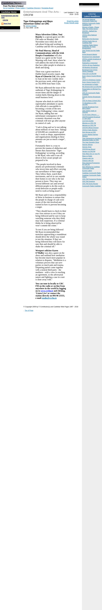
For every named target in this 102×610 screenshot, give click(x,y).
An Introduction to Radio (90, 84)
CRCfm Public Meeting (89, 130)
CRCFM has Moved (88, 149)
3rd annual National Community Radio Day (89, 20)
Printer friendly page (71, 23)
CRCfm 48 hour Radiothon (91, 65)
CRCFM (5, 20)
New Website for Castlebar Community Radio (91, 167)
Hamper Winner (87, 144)
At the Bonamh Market (89, 54)
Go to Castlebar (8, 8)
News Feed (7, 23)
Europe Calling (87, 170)
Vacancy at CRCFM (88, 151)
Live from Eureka (87, 121)
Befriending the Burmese (90, 39)
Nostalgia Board (47, 8)
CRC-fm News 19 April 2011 (91, 100)
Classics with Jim (88, 158)
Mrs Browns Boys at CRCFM (91, 86)
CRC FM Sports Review (90, 183)
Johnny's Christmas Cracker (91, 80)
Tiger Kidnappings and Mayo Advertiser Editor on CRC (91, 139)
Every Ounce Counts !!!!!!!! (91, 82)
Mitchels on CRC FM (89, 123)
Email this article (73, 21)
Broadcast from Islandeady (91, 57)
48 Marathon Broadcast (90, 67)
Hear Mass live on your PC (91, 154)
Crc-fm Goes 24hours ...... (90, 114)
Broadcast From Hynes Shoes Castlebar (89, 70)
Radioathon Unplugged (89, 63)
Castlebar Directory (34, 8)
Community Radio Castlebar (91, 186)
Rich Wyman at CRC (89, 132)
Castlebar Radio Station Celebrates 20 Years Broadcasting (90, 46)
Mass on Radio (87, 156)
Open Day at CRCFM (89, 73)
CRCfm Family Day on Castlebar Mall (89, 42)
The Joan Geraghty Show (90, 142)
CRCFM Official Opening (90, 127)
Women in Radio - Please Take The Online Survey (90, 28)
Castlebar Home (9, 12)
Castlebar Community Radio (91, 173)
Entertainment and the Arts (41, 11)
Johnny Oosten (31, 26)
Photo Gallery (20, 8)
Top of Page (29, 310)
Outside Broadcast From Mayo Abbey (90, 107)
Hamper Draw (86, 147)
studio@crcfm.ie (49, 298)
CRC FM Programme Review (91, 179)
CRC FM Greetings (88, 181)
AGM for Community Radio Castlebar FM (91, 24)
